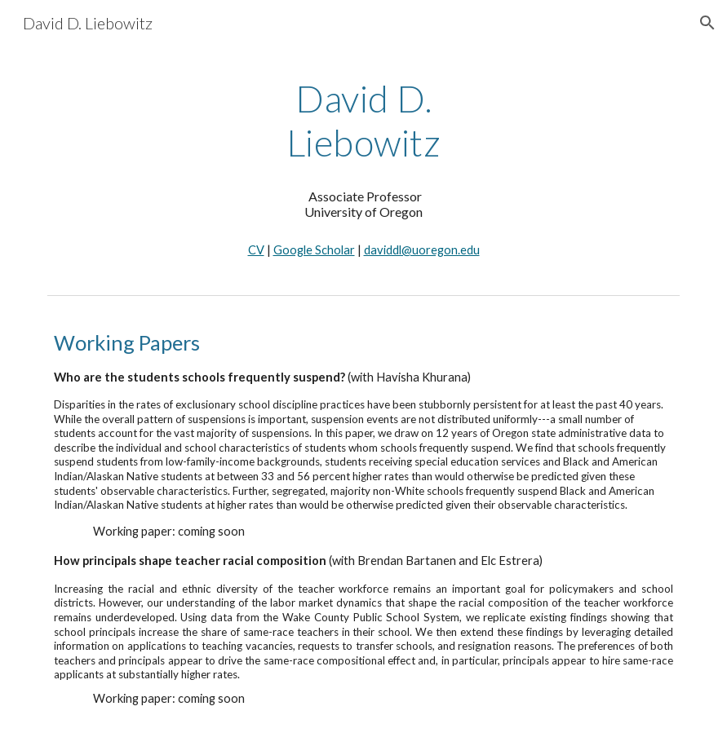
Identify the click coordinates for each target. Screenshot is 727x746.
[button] (707, 22)
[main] (364, 121)
